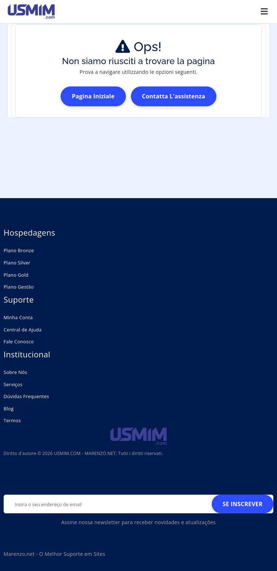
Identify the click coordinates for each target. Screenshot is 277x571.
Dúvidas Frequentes (26, 396)
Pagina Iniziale (93, 96)
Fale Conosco (19, 341)
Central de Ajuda (22, 329)
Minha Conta (18, 317)
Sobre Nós (15, 372)
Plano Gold (16, 275)
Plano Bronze (19, 250)
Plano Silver (17, 262)
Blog (9, 408)
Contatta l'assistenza (173, 96)
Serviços (13, 384)
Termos (12, 420)
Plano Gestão (19, 287)
